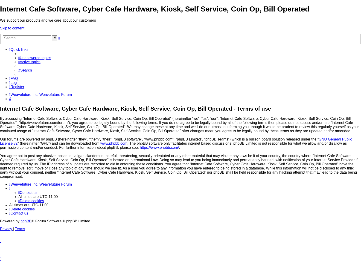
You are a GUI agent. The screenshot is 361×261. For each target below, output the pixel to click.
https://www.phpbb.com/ (159, 147)
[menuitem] (34, 58)
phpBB (26, 221)
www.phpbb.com (113, 143)
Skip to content (12, 28)
